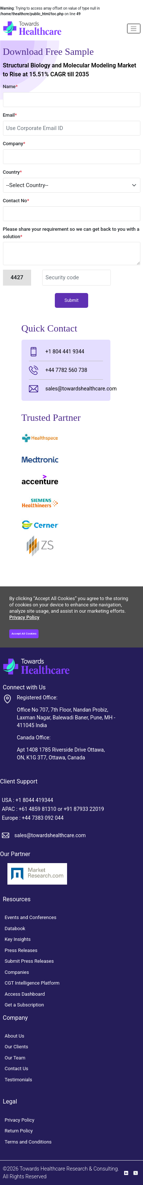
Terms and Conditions (28, 1142)
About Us (14, 1036)
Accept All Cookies (23, 633)
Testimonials (18, 1079)
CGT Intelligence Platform (32, 983)
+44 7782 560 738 (58, 370)
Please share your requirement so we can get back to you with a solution (71, 232)
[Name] (133, 28)
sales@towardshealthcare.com (66, 388)
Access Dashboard (25, 994)
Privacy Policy (24, 617)
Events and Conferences (31, 917)
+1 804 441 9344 (56, 351)
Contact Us (17, 1068)
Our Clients (17, 1046)
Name (10, 86)
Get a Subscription (24, 1005)
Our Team (15, 1058)
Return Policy (19, 1131)
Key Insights (18, 939)
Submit (71, 300)
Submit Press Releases (29, 961)
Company (14, 143)
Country (12, 172)
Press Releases (21, 950)
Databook (15, 928)
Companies (17, 972)
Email (10, 115)
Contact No (16, 200)
